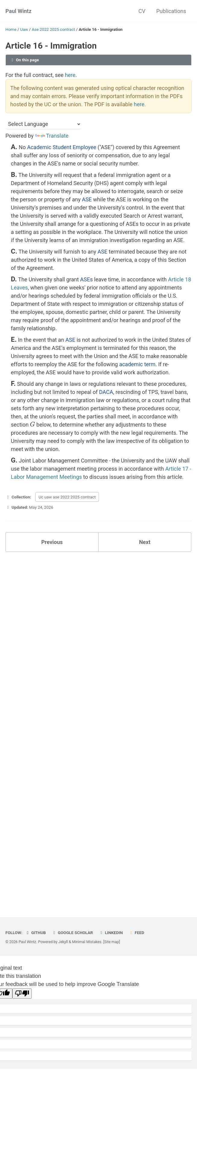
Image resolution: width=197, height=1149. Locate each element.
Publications (171, 11)
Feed (136, 932)
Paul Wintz (18, 11)
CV (141, 11)
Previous (52, 542)
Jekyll (63, 942)
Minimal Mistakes (86, 942)
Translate (51, 136)
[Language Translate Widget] (43, 124)
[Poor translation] (22, 993)
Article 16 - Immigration (51, 46)
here (70, 75)
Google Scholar (72, 932)
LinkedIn (110, 932)
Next (145, 542)
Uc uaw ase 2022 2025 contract (67, 496)
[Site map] (111, 942)
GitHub (35, 932)
